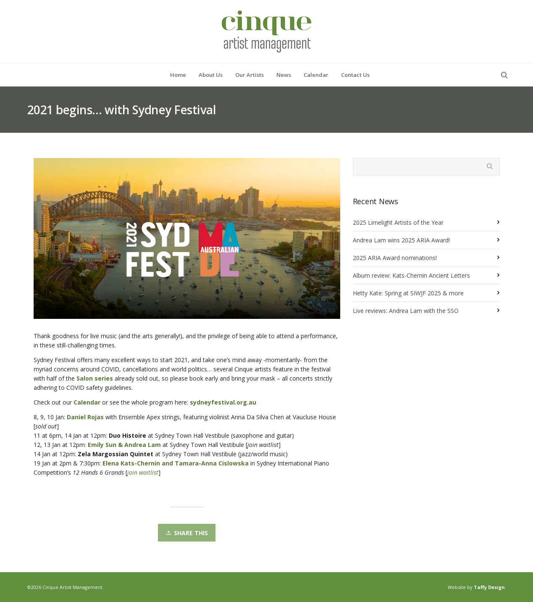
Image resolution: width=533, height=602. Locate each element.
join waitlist (142, 472)
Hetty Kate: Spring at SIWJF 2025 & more (408, 293)
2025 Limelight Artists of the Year (398, 222)
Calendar (87, 402)
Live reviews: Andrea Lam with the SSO (406, 311)
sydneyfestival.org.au (223, 402)
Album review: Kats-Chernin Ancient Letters (411, 275)
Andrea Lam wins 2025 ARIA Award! (401, 240)
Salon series (94, 378)
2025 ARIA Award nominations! (395, 258)
